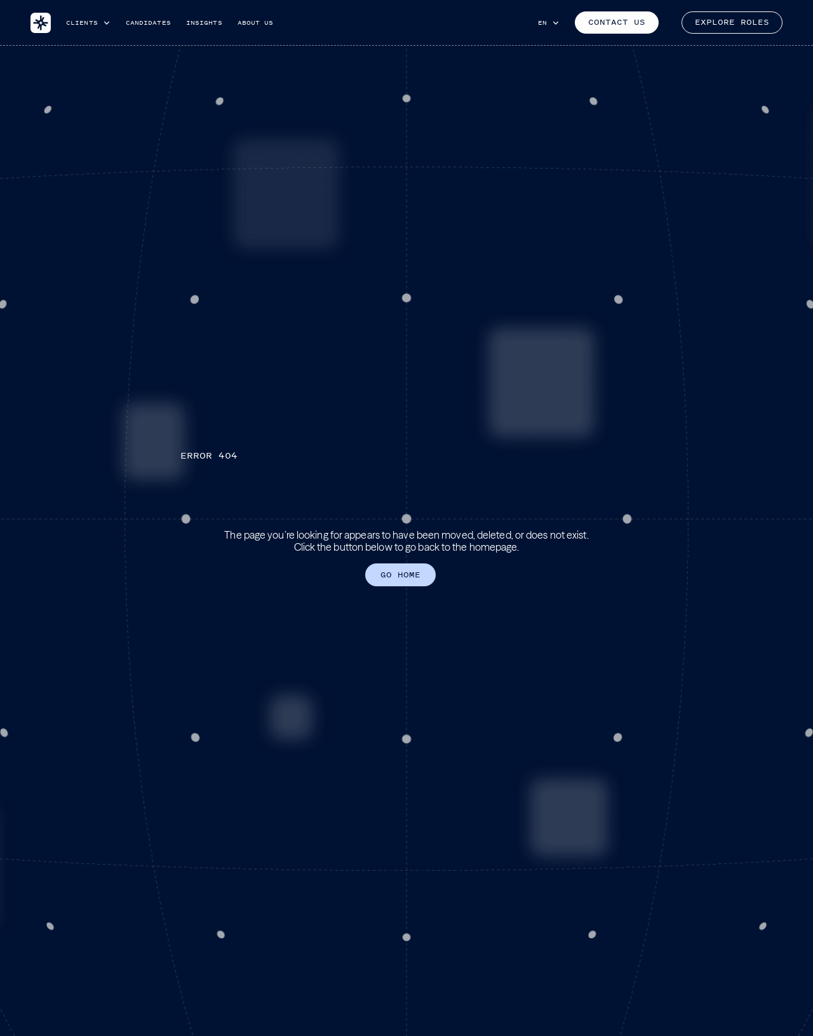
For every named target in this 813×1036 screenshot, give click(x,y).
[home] (40, 23)
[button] (88, 22)
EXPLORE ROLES (732, 22)
